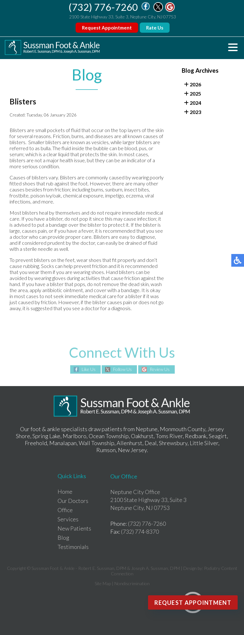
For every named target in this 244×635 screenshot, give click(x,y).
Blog (63, 537)
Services (68, 519)
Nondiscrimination (132, 583)
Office (65, 509)
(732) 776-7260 (104, 7)
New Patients (74, 528)
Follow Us (122, 369)
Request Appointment (107, 27)
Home (65, 491)
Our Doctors (73, 500)
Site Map (103, 583)
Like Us (89, 369)
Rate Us (155, 27)
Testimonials (73, 546)
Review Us (160, 369)
